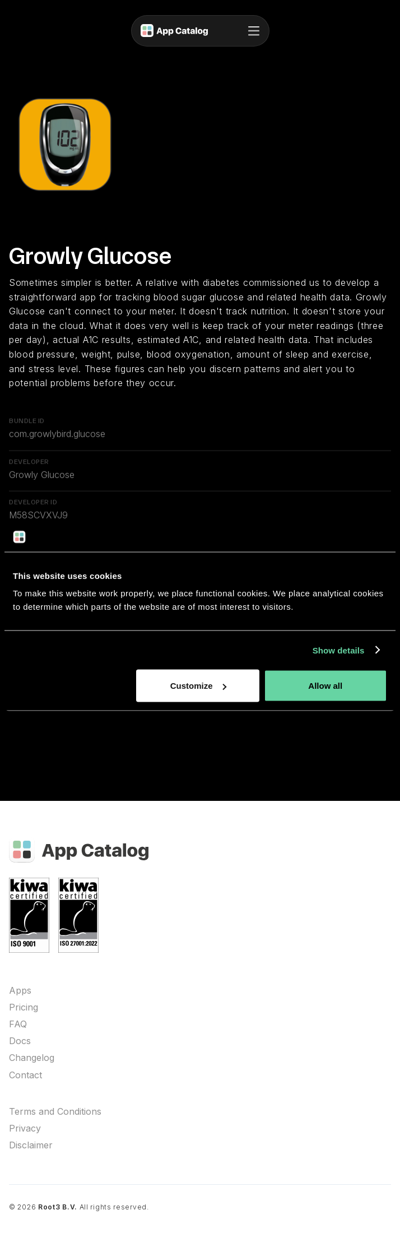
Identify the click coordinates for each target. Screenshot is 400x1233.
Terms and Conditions (55, 1111)
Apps (20, 990)
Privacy (25, 1128)
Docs (20, 1041)
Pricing (23, 1007)
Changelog (31, 1058)
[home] (174, 31)
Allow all (325, 685)
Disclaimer (31, 1145)
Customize (198, 685)
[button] (253, 30)
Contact (25, 1075)
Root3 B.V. (57, 1207)
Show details (339, 650)
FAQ (18, 1024)
